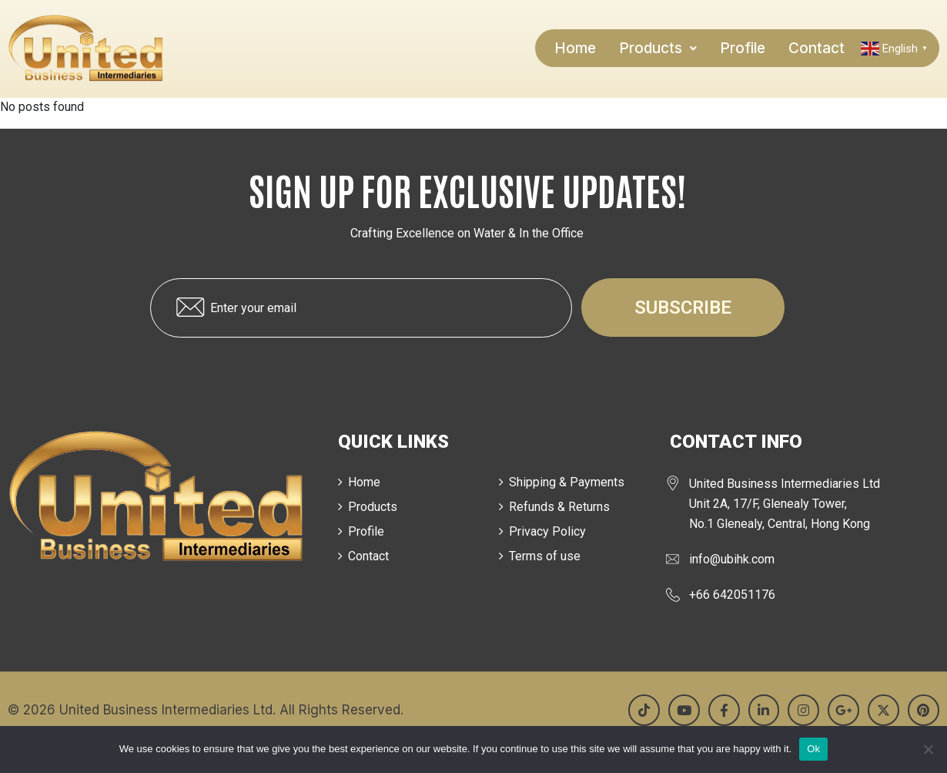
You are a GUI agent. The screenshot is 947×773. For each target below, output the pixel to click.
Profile (742, 48)
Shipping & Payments (566, 482)
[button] (657, 48)
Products (658, 48)
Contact (816, 48)
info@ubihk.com (732, 559)
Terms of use (545, 556)
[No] (927, 749)
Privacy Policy (547, 531)
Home (575, 48)
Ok (813, 749)
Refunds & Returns (559, 506)
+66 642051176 (732, 594)
